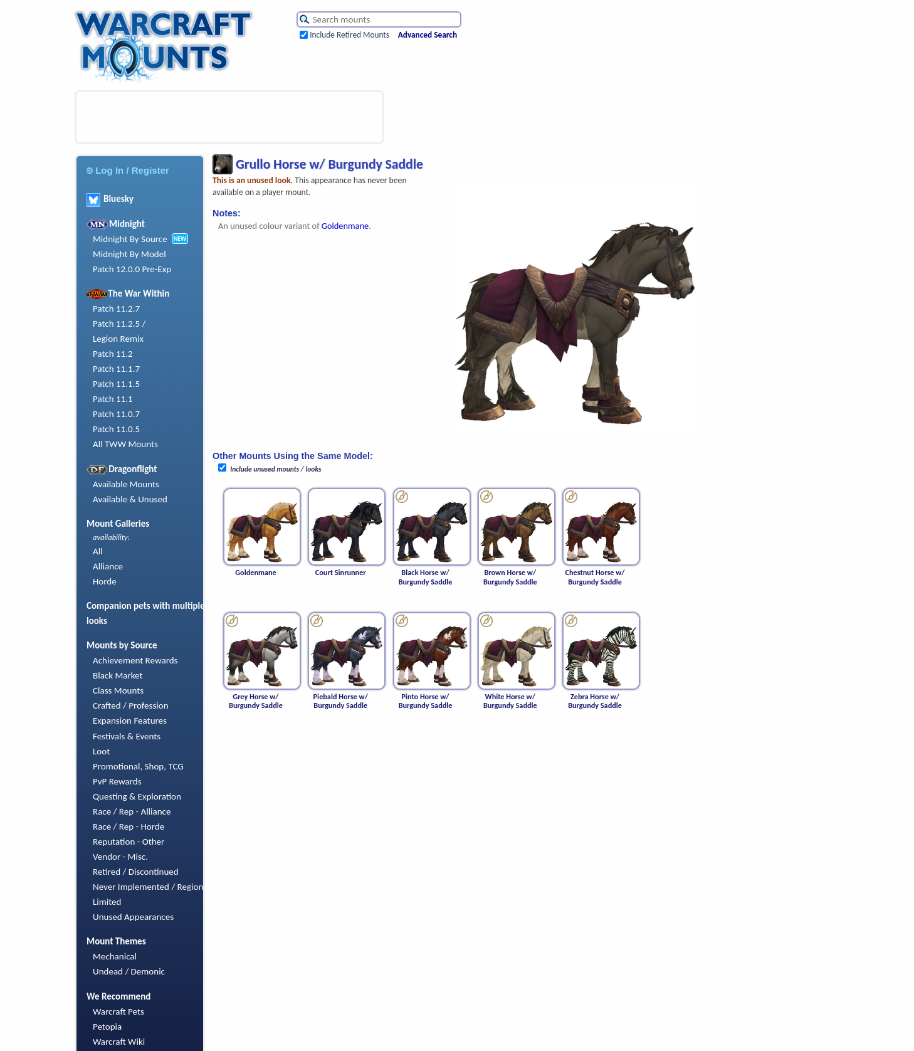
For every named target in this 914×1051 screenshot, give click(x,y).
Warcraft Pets (118, 1011)
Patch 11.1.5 (116, 383)
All (98, 551)
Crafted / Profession (131, 705)
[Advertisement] (229, 117)
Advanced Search (427, 34)
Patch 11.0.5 (116, 429)
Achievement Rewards (135, 660)
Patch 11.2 (113, 353)
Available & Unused (130, 499)
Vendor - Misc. (120, 856)
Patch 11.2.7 (116, 308)
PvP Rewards (117, 781)
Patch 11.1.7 (116, 368)
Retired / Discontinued (136, 871)
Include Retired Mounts (349, 34)
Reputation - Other (128, 841)
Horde (105, 581)
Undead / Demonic (129, 971)
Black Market (118, 675)
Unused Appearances (133, 916)
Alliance (108, 566)
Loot (101, 751)
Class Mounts (118, 690)
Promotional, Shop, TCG (138, 766)
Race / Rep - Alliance (132, 811)
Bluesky (110, 198)
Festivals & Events (126, 736)
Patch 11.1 (113, 398)
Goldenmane (345, 225)
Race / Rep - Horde (128, 826)
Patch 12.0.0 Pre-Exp (132, 269)
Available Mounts (126, 484)
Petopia (107, 1026)
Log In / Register (128, 170)
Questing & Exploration (137, 796)
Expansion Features (130, 720)
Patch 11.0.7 (116, 414)
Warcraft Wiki (119, 1041)
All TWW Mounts (125, 444)
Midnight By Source (130, 239)
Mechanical (115, 956)
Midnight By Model (129, 254)
